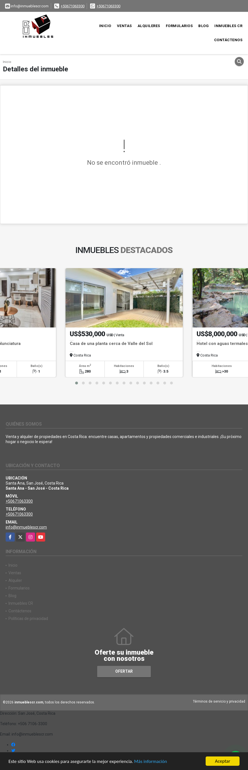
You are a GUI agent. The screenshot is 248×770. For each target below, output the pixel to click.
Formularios (179, 26)
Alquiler (15, 580)
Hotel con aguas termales (222, 343)
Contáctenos (228, 40)
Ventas (124, 26)
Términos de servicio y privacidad (219, 701)
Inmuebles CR (228, 26)
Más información (150, 761)
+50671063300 (72, 6)
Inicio (105, 26)
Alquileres (149, 26)
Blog (203, 26)
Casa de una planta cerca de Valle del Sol (111, 343)
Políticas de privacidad (28, 618)
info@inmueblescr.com (26, 527)
